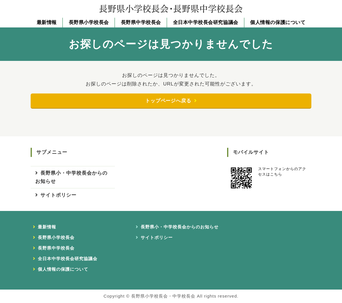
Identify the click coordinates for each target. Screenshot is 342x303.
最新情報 (47, 22)
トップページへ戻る (168, 100)
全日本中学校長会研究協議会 (205, 22)
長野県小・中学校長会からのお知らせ (71, 177)
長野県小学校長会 (89, 22)
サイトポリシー (58, 195)
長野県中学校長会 (141, 22)
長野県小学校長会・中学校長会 (163, 296)
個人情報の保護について (277, 22)
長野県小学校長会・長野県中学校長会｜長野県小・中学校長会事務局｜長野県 (171, 8)
